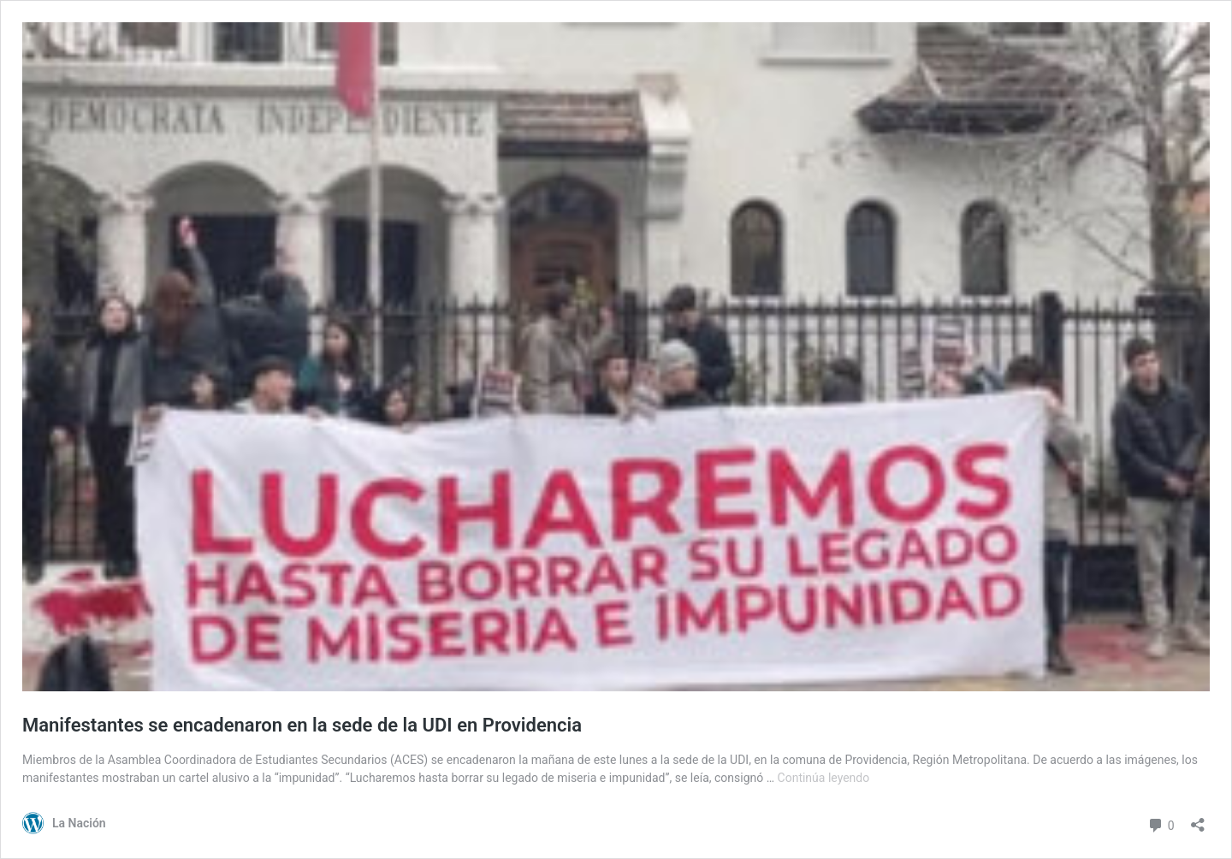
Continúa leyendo (824, 778)
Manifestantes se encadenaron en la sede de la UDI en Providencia (302, 725)
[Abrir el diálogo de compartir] (1198, 819)
